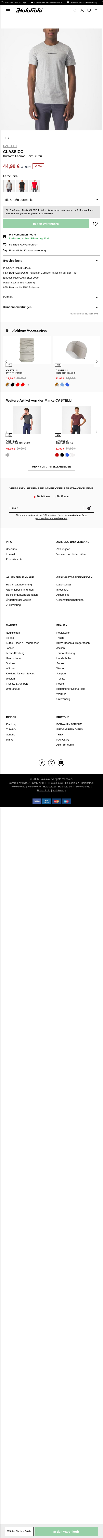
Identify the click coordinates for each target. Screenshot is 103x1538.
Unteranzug (13, 688)
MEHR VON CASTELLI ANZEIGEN (51, 466)
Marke (9, 739)
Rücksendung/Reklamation (22, 594)
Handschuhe (13, 658)
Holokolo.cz (72, 782)
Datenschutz (63, 584)
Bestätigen (89, 508)
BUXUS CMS (30, 782)
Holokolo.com (66, 786)
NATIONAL (62, 739)
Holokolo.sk (56, 782)
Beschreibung (12, 260)
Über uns (11, 549)
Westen (10, 678)
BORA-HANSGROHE (69, 724)
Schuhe (10, 734)
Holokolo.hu (18, 786)
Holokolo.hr (43, 790)
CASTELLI (10, 146)
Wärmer (10, 668)
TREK (59, 734)
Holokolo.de (83, 786)
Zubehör (11, 729)
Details (8, 297)
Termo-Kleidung (15, 653)
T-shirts (60, 678)
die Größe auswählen (19, 199)
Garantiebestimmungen (20, 589)
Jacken (10, 648)
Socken (10, 663)
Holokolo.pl (87, 782)
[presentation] (6, 362)
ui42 (44, 782)
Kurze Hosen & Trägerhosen (22, 642)
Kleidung (11, 724)
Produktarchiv (14, 559)
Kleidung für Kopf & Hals (20, 673)
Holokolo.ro (34, 786)
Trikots (10, 637)
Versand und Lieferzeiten (71, 554)
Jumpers (61, 673)
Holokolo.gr (59, 790)
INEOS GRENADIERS (69, 729)
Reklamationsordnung (19, 584)
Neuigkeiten (13, 632)
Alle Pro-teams (65, 744)
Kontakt (10, 554)
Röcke (60, 683)
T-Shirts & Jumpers (17, 683)
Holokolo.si (49, 786)
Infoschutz (62, 589)
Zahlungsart (63, 549)
